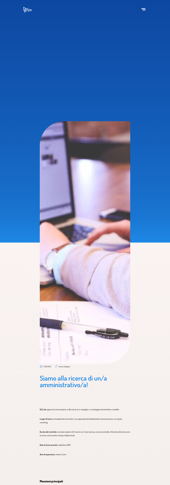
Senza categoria (64, 366)
